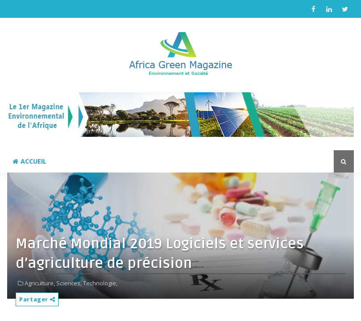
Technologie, (100, 283)
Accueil (29, 161)
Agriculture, (40, 283)
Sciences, (69, 283)
